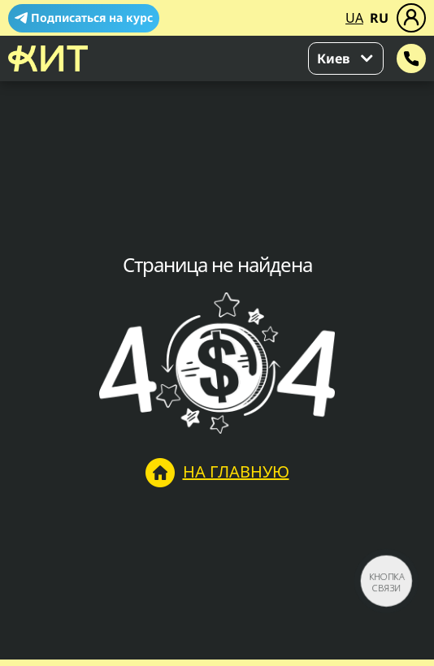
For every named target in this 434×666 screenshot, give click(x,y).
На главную (217, 472)
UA (354, 18)
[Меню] (411, 17)
